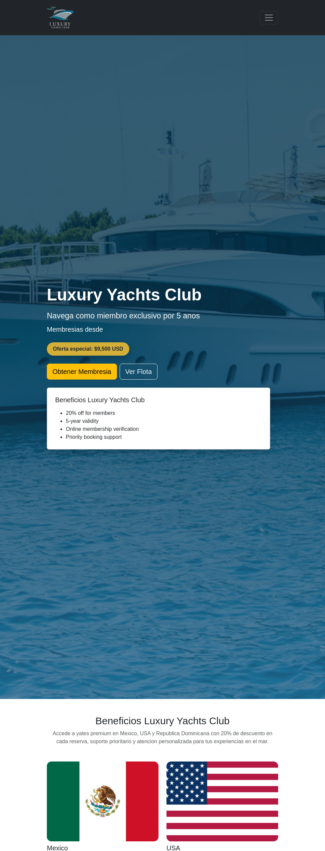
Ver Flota (138, 371)
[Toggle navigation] (269, 17)
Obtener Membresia (82, 371)
